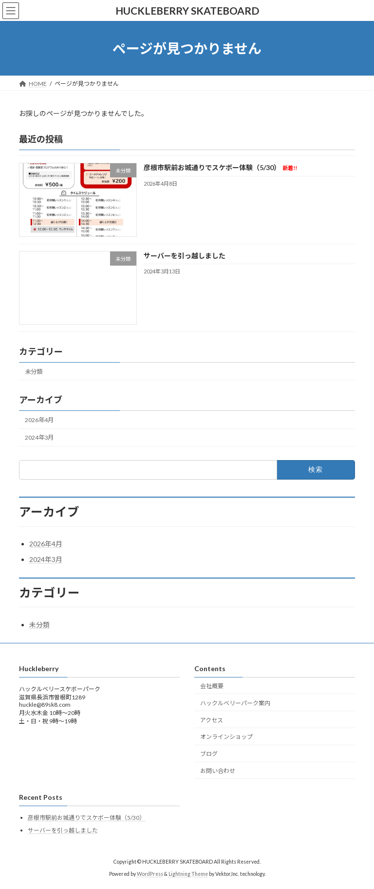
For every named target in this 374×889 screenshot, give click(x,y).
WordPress (150, 874)
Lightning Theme (188, 874)
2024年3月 (39, 437)
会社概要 (212, 686)
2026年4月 (39, 420)
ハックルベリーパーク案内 (235, 703)
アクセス (211, 720)
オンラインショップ (226, 736)
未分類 (33, 371)
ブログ (209, 753)
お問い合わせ (217, 770)
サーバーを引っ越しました (184, 255)
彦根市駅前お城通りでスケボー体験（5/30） (220, 168)
